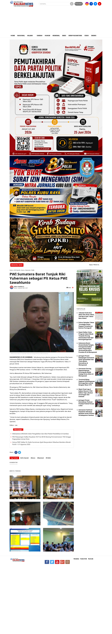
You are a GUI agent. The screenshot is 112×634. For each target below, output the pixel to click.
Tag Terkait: (14, 458)
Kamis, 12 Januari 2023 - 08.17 (21, 288)
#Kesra (33, 458)
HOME (13, 36)
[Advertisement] (56, 20)
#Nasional (40, 458)
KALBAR (30, 36)
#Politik (48, 458)
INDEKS (93, 36)
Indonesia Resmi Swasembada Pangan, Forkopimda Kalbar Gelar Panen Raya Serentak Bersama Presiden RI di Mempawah (88, 347)
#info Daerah (24, 458)
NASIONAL (21, 36)
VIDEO (86, 36)
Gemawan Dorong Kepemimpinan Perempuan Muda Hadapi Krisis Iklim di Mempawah (86, 372)
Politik (32, 270)
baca (69, 287)
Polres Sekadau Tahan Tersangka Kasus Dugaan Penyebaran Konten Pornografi (86, 325)
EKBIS (64, 36)
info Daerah (17, 270)
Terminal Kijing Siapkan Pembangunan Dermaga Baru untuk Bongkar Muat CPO (87, 382)
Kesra (22, 270)
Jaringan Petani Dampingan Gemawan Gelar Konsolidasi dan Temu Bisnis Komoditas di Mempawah (86, 360)
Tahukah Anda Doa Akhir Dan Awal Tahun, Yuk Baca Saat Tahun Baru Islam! (86, 315)
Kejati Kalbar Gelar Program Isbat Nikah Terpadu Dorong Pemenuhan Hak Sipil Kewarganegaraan (86, 335)
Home (11, 270)
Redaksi (76, 559)
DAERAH (39, 36)
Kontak (90, 559)
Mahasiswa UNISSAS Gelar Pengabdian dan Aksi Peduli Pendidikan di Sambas (40, 434)
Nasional (27, 270)
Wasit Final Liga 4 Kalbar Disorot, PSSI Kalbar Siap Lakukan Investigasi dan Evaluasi (86, 392)
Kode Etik (83, 559)
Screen (79, 4)
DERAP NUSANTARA (75, 36)
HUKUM (47, 36)
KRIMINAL (56, 36)
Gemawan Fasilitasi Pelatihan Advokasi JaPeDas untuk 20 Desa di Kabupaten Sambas (86, 412)
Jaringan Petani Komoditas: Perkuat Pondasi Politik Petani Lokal (86, 403)
